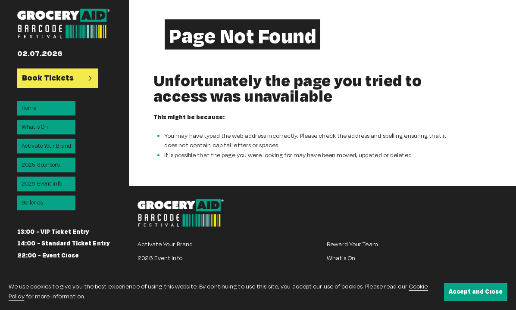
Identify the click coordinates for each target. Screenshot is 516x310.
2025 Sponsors (40, 165)
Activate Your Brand (46, 146)
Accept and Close (476, 292)
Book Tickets (57, 78)
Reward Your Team (352, 244)
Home (29, 108)
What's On (35, 127)
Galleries (32, 203)
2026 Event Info (42, 184)
